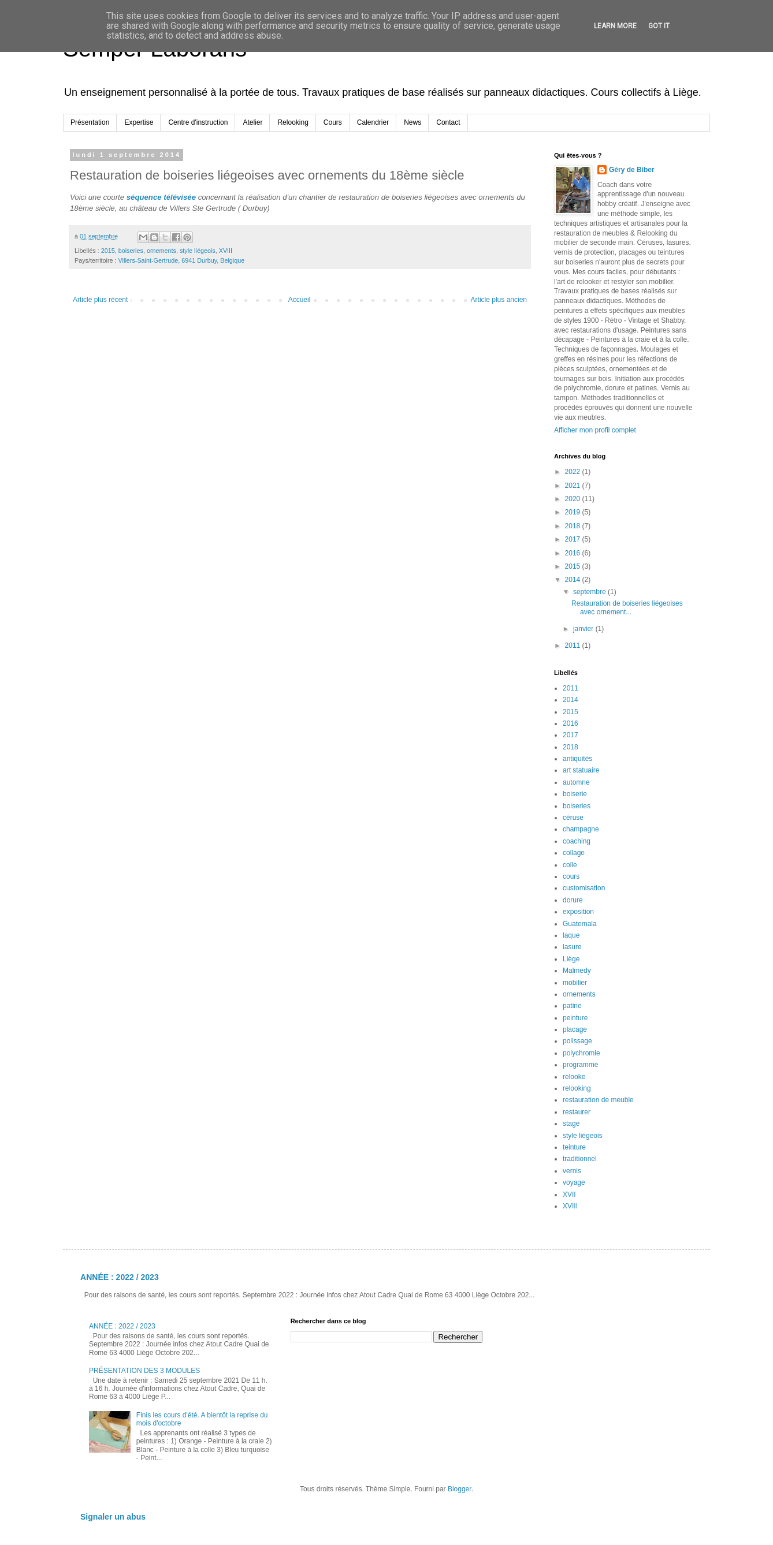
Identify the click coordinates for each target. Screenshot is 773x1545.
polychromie (581, 1053)
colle (570, 865)
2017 (573, 539)
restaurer (576, 1112)
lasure (572, 947)
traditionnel (580, 1159)
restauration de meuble (598, 1100)
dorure (573, 900)
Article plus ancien (499, 300)
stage (571, 1123)
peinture (575, 1018)
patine (572, 1006)
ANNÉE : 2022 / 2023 (119, 1277)
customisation (584, 888)
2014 (573, 580)
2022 (573, 472)
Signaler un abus (113, 1516)
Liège (571, 959)
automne (576, 782)
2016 (573, 553)
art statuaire (581, 770)
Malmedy (577, 970)
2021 (573, 486)
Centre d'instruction (198, 122)
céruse (573, 817)
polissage (577, 1041)
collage (574, 853)
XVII (569, 1195)
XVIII (225, 250)
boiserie (575, 794)
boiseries (130, 250)
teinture (574, 1147)
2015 (108, 250)
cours (571, 876)
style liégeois (197, 250)
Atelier (252, 122)
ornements (161, 250)
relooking (577, 1088)
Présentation (89, 122)
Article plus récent (100, 300)
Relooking (292, 122)
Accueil (299, 300)
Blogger (459, 1489)
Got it (659, 26)
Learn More (615, 26)
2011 (573, 645)
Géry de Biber (632, 170)
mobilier (575, 983)
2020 (573, 499)
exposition (578, 912)
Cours (333, 122)
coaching (576, 841)
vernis (572, 1171)
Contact (448, 122)
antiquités (577, 759)
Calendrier (373, 122)
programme (580, 1065)
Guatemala (580, 924)
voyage (574, 1182)
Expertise (138, 122)
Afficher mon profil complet (595, 430)
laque (571, 935)
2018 (573, 526)
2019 (573, 512)
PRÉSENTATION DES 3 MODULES (144, 1371)
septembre (590, 592)
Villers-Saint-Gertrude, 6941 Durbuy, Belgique (181, 260)
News (412, 122)
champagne (581, 829)
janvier (584, 629)
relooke (574, 1077)
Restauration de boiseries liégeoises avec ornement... (627, 607)
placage (575, 1029)
